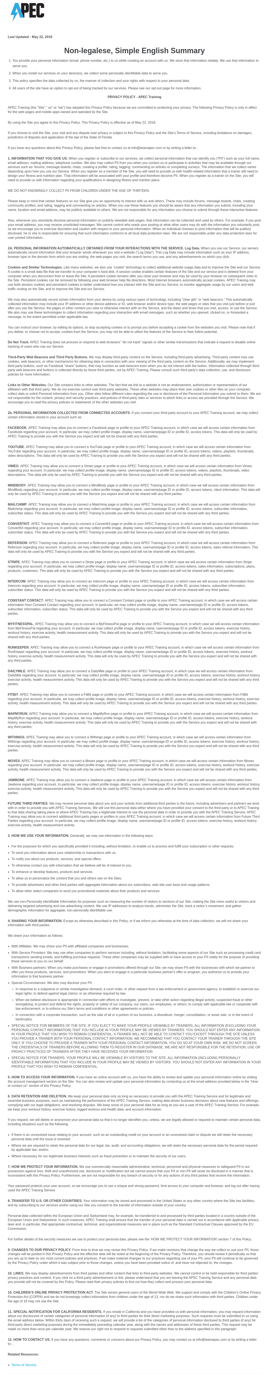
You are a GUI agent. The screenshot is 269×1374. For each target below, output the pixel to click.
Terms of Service (23, 1365)
